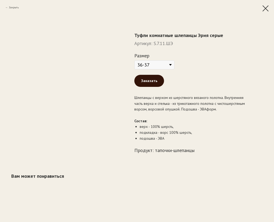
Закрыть (14, 7)
